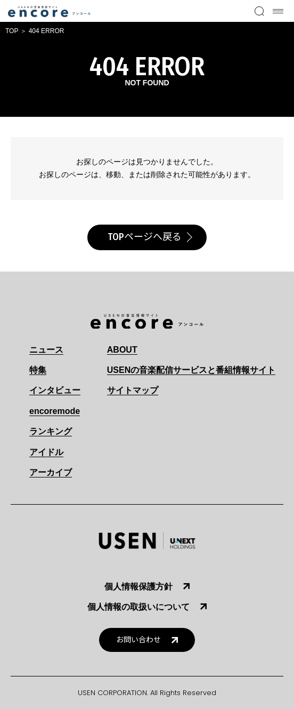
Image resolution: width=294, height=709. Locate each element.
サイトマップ (132, 390)
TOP (11, 31)
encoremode (54, 411)
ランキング (50, 431)
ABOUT (122, 349)
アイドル (46, 452)
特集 (37, 370)
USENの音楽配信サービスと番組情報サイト (191, 370)
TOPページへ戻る (145, 237)
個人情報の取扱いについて (138, 606)
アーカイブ (50, 472)
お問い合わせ (138, 639)
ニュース (46, 349)
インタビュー (54, 390)
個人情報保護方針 (138, 586)
